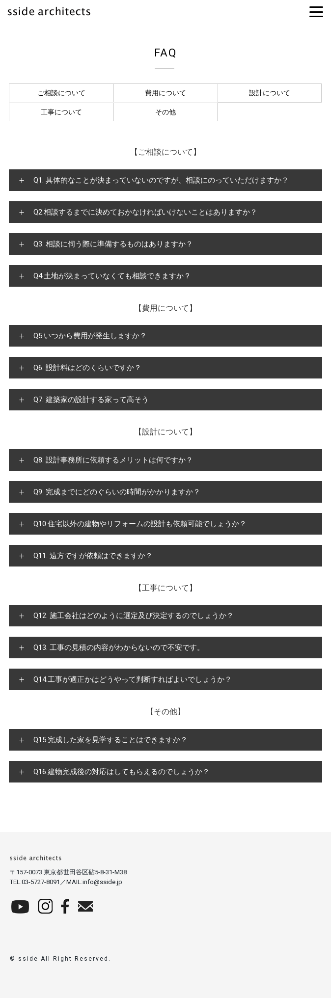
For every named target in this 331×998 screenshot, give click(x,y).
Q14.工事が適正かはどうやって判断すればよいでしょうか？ (132, 679)
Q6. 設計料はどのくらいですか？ (87, 367)
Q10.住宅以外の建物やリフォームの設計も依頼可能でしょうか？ (140, 523)
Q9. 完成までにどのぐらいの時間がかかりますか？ (116, 491)
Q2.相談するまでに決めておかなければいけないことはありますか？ (145, 212)
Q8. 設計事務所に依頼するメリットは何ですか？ (113, 460)
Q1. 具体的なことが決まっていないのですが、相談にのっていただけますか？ (161, 180)
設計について (269, 93)
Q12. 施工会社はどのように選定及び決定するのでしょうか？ (133, 615)
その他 (165, 112)
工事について (61, 112)
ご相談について (61, 93)
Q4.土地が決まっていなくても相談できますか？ (112, 275)
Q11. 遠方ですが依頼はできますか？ (93, 555)
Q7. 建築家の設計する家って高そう (91, 399)
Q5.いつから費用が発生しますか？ (90, 335)
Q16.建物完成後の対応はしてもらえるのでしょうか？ (121, 771)
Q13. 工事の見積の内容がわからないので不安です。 (118, 647)
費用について (165, 93)
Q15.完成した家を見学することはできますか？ (110, 739)
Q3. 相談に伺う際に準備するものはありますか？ (113, 244)
